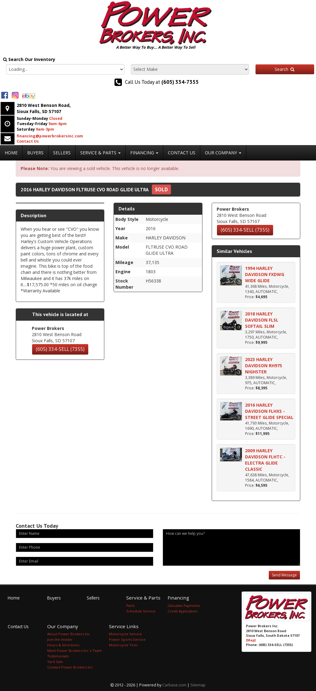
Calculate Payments (184, 605)
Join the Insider (60, 639)
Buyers (35, 153)
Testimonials (58, 656)
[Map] (251, 640)
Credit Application (183, 611)
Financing (144, 153)
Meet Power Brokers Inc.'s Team (74, 650)
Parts (130, 605)
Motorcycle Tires (123, 645)
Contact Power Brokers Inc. (70, 667)
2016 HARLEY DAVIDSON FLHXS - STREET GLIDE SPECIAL (269, 411)
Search (285, 69)
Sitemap (198, 685)
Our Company (223, 153)
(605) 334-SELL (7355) (60, 349)
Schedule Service (141, 611)
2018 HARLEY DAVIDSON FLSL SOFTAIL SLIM (261, 320)
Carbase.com (174, 685)
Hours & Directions (63, 645)
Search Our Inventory (29, 59)
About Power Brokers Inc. (69, 634)
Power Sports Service (127, 639)
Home (11, 153)
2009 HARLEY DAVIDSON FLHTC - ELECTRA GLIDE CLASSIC (265, 460)
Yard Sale (55, 661)
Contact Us (181, 153)
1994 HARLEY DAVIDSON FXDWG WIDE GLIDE (264, 274)
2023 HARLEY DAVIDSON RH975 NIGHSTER (263, 365)
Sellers (62, 153)
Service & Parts (100, 153)
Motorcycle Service (125, 634)
